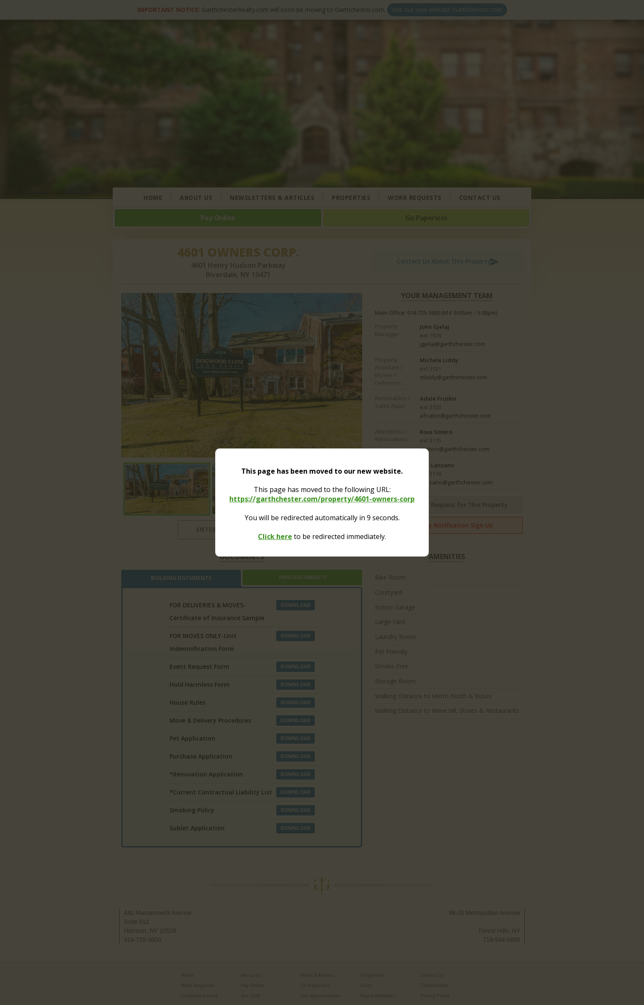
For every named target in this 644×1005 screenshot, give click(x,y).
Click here (275, 536)
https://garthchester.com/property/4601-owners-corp (322, 499)
